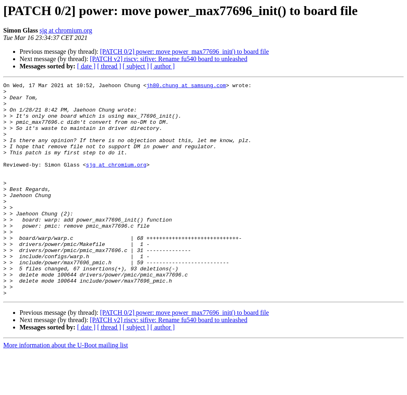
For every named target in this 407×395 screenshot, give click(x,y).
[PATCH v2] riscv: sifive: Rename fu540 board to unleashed (168, 58)
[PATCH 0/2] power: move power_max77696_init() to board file (184, 51)
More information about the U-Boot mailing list (65, 387)
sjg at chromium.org (66, 30)
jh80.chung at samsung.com (186, 86)
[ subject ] (136, 66)
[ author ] (162, 66)
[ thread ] (109, 66)
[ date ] (86, 66)
